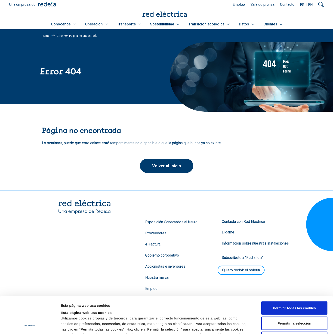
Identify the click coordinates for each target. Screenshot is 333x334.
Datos (246, 24)
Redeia (46, 4)
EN (310, 5)
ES (302, 5)
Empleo (239, 4)
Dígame (228, 232)
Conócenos (63, 24)
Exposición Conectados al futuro (171, 222)
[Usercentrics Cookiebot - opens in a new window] (30, 325)
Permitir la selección (294, 289)
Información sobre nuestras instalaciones (255, 243)
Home (45, 35)
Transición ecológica (209, 24)
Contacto (287, 4)
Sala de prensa (262, 4)
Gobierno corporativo (162, 255)
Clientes (272, 24)
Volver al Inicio (167, 165)
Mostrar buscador (321, 4)
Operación (96, 24)
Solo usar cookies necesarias (294, 304)
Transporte (129, 24)
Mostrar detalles (250, 325)
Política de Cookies (201, 306)
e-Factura (152, 244)
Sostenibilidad (164, 24)
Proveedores (155, 233)
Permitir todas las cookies (294, 273)
